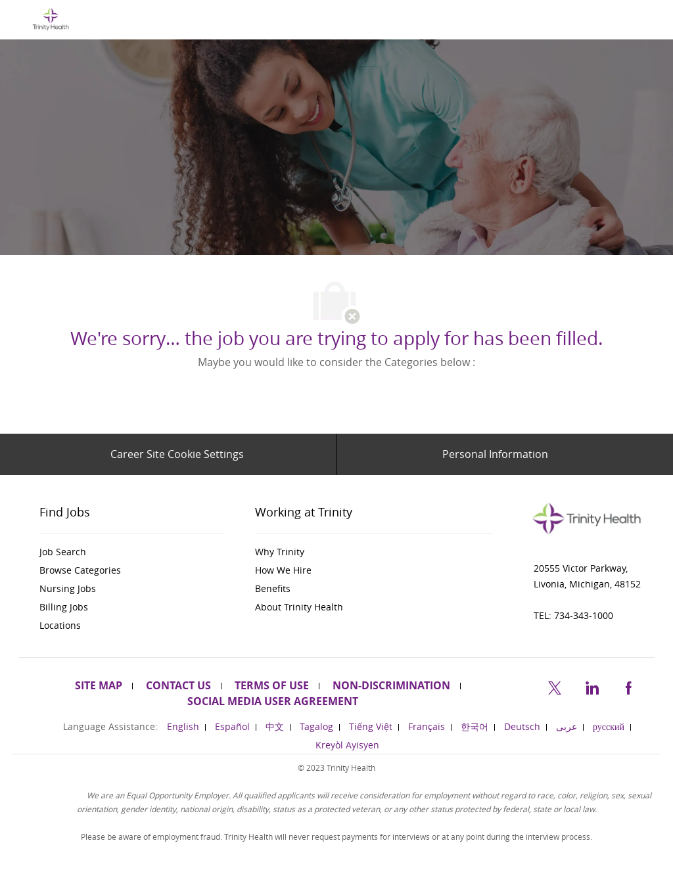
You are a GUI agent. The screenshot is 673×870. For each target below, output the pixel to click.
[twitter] (554, 686)
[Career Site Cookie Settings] (177, 454)
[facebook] (628, 686)
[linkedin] (591, 686)
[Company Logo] (50, 18)
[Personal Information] (495, 454)
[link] (131, 552)
